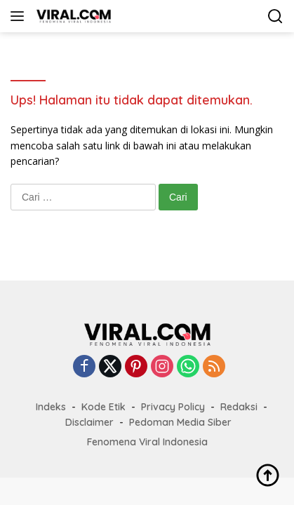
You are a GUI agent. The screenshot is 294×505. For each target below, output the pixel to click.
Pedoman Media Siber (180, 422)
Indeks (51, 406)
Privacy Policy (173, 406)
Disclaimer (89, 422)
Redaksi (239, 406)
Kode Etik (103, 406)
